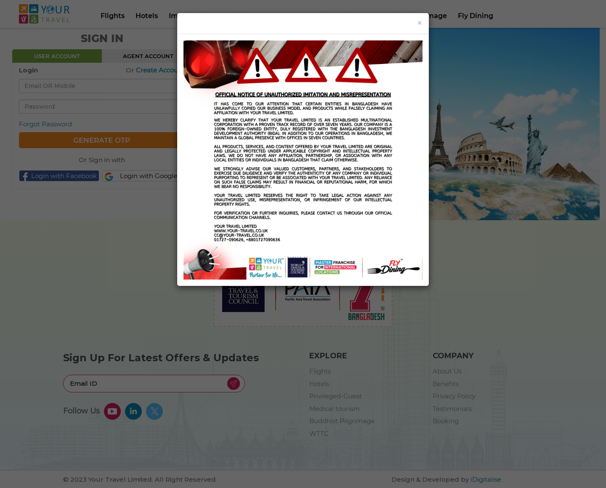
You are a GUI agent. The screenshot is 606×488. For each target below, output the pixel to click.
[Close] (420, 23)
